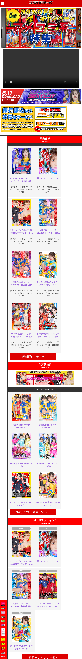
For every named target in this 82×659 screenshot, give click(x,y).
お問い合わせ (47, 641)
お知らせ (45, 636)
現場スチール (20, 649)
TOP (17, 636)
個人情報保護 (34, 644)
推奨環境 (18, 641)
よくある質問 (47, 639)
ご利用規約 (33, 636)
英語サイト (46, 644)
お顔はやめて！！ (31, 547)
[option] (41, 28)
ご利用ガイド (20, 639)
